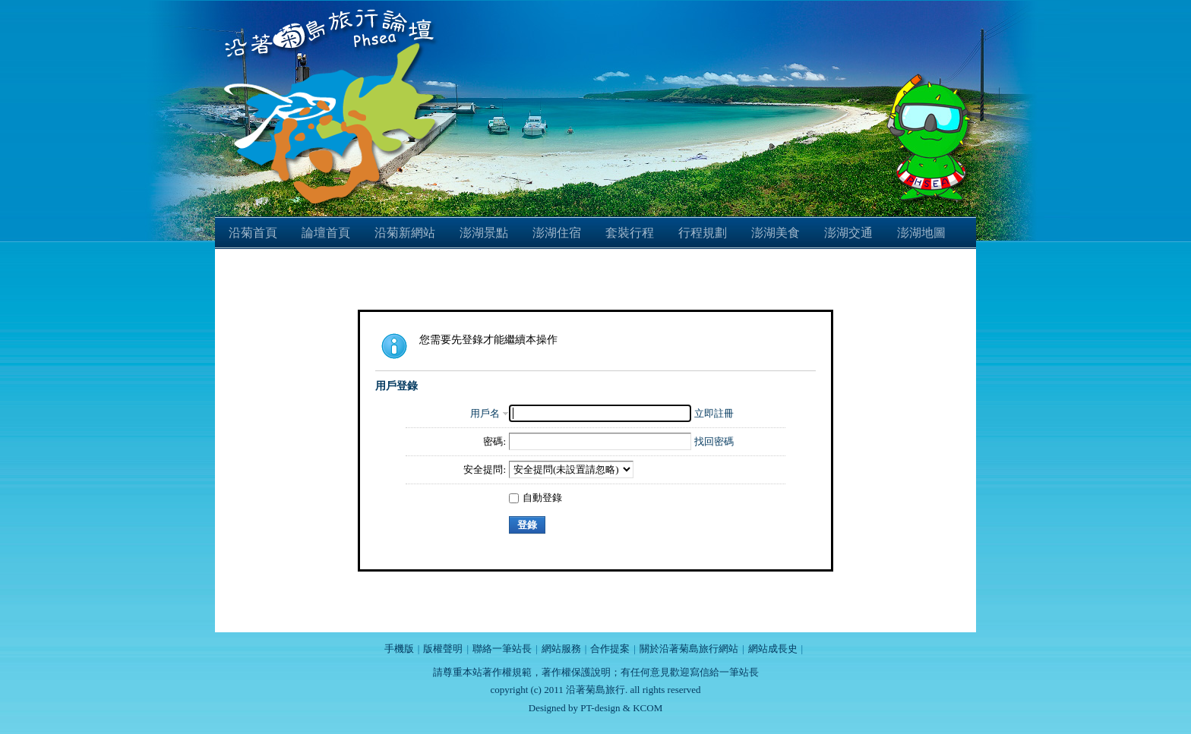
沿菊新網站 (404, 232)
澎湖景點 (484, 232)
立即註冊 (714, 413)
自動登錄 (535, 497)
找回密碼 (714, 441)
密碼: (494, 441)
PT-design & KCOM (621, 708)
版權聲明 (443, 648)
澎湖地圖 (921, 232)
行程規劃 (702, 232)
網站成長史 (773, 648)
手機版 (399, 648)
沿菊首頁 (253, 232)
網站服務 (561, 648)
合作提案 (610, 648)
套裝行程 (629, 232)
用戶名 (485, 413)
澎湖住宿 (556, 232)
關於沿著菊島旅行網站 (689, 648)
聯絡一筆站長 (502, 648)
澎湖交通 (848, 232)
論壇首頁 (326, 232)
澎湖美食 (775, 232)
